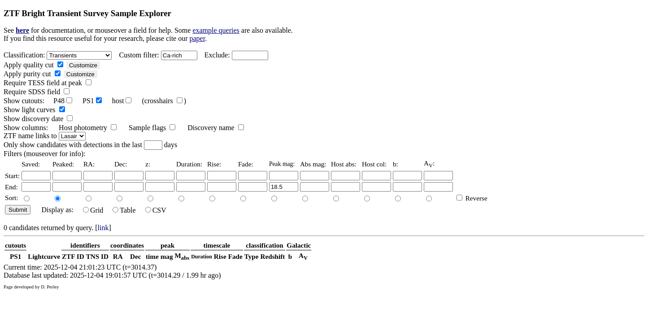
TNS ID (97, 256)
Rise (220, 256)
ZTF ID (73, 256)
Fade (235, 256)
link (103, 227)
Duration (201, 256)
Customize (83, 65)
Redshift (273, 256)
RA (118, 256)
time (152, 256)
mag (167, 256)
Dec (135, 256)
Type (251, 256)
